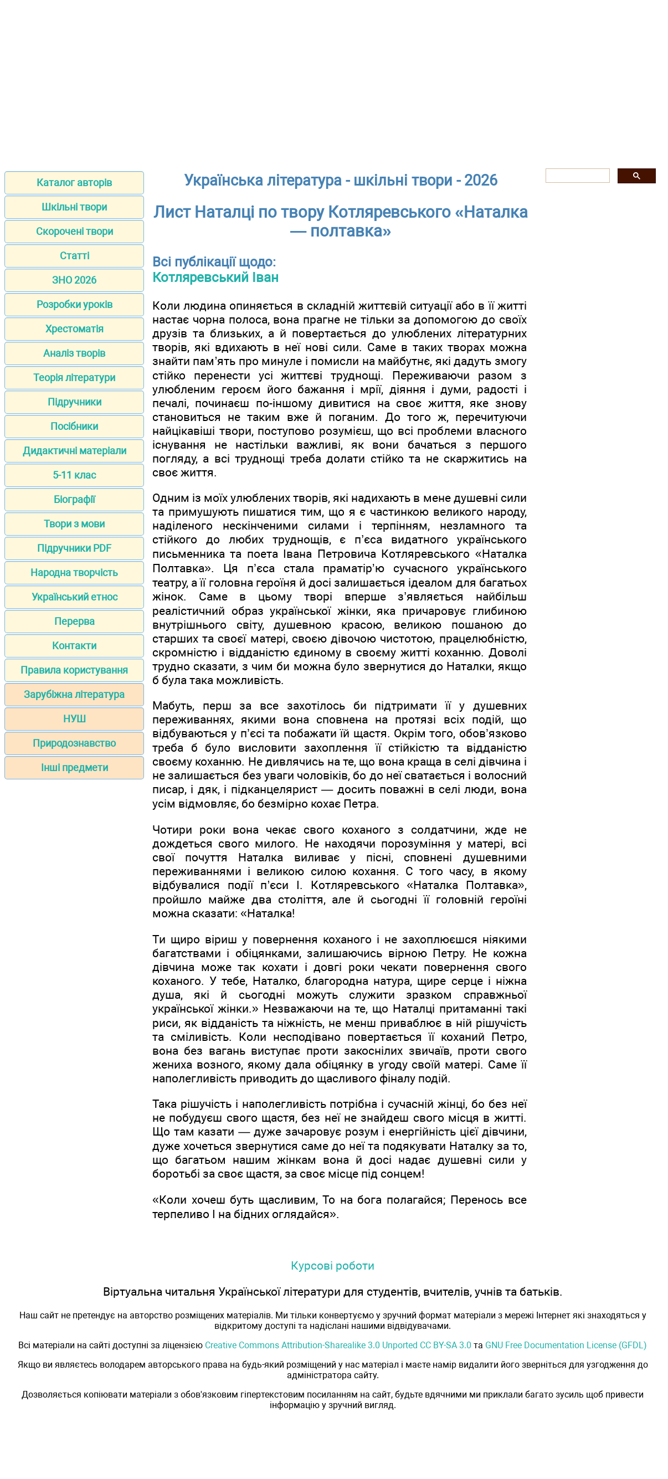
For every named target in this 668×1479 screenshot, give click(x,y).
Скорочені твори (74, 231)
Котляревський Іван (215, 277)
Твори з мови (74, 524)
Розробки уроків (74, 304)
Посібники (74, 426)
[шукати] (576, 176)
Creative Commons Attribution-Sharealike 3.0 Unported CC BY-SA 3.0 (338, 1345)
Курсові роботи (332, 1265)
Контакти (74, 645)
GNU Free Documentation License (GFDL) (566, 1345)
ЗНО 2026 (74, 280)
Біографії (74, 499)
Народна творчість (74, 572)
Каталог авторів (74, 182)
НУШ (74, 719)
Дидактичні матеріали (74, 450)
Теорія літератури (74, 377)
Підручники (74, 402)
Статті (74, 255)
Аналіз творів (74, 353)
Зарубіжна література (74, 694)
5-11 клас (74, 475)
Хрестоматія (74, 329)
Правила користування (74, 670)
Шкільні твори (74, 207)
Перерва (74, 621)
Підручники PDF (74, 548)
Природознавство (74, 743)
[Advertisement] (334, 82)
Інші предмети (74, 767)
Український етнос (74, 597)
